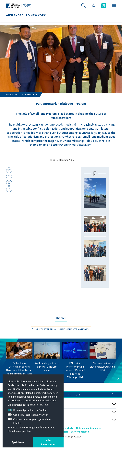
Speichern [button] (18, 442)
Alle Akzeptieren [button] (48, 442)
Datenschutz (66, 428)
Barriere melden (80, 431)
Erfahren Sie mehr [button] (39, 404)
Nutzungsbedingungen (88, 428)
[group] (19, 360)
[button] (4, 343)
